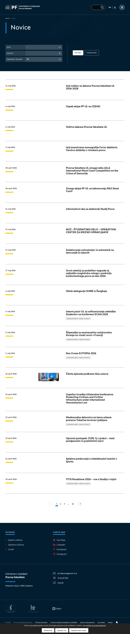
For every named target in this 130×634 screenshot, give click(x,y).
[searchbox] (27, 53)
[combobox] (43, 47)
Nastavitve (48, 630)
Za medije (101, 622)
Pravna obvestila (41, 622)
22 (73, 504)
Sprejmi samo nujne (78, 630)
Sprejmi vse (61, 630)
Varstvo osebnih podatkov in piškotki (63, 622)
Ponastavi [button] (92, 53)
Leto (9, 47)
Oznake (10, 53)
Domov (7, 18)
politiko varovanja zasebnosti (96, 625)
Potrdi (78, 53)
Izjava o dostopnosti (87, 622)
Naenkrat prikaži (14, 59)
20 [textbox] (28, 59)
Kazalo (110, 622)
